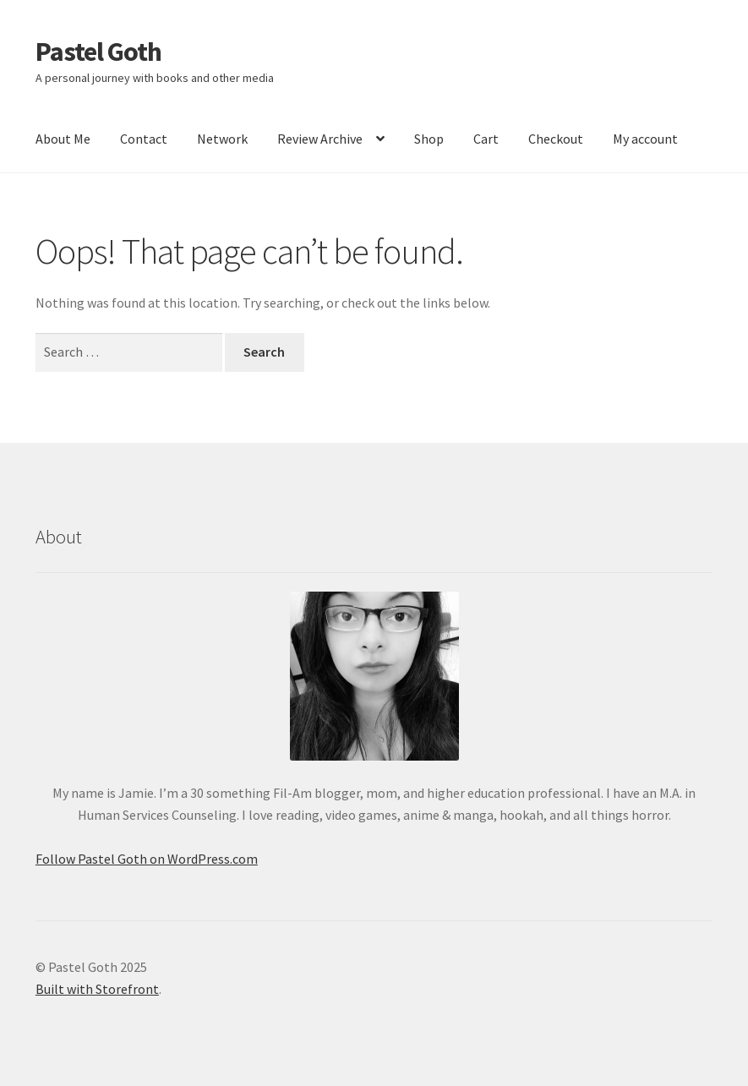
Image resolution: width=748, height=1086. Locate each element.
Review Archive (320, 138)
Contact (143, 138)
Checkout (555, 138)
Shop (429, 138)
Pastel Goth (98, 51)
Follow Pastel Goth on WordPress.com (146, 858)
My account (645, 138)
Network (222, 138)
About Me (62, 138)
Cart (486, 138)
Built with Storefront (97, 988)
